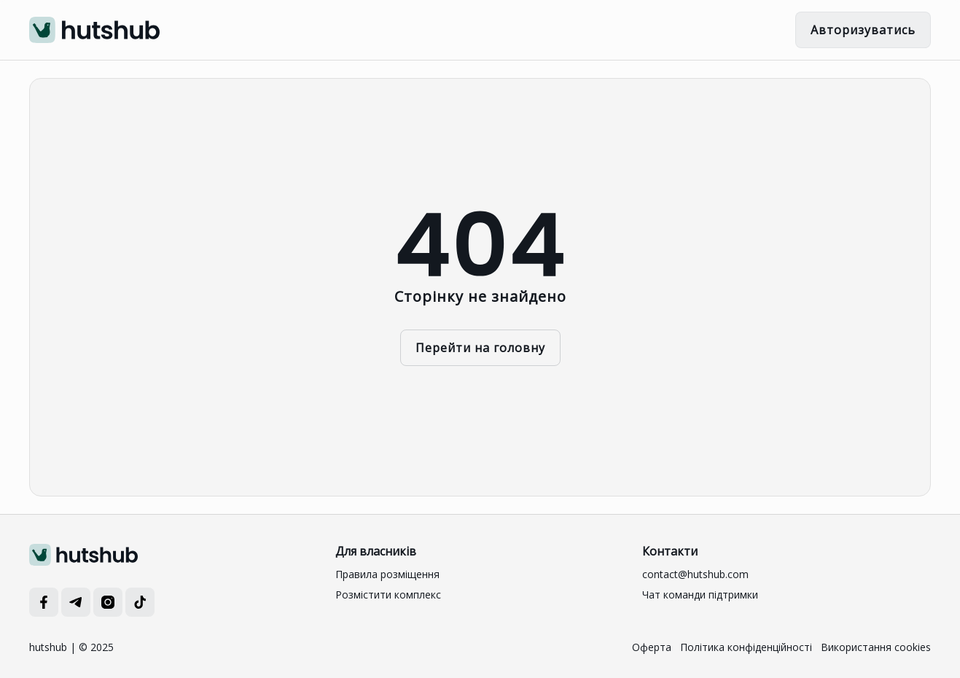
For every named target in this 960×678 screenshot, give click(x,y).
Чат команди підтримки (700, 594)
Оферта (651, 647)
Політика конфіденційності (746, 647)
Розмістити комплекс (388, 594)
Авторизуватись (863, 30)
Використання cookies (876, 647)
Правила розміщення (387, 574)
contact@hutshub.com (695, 574)
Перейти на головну (480, 348)
